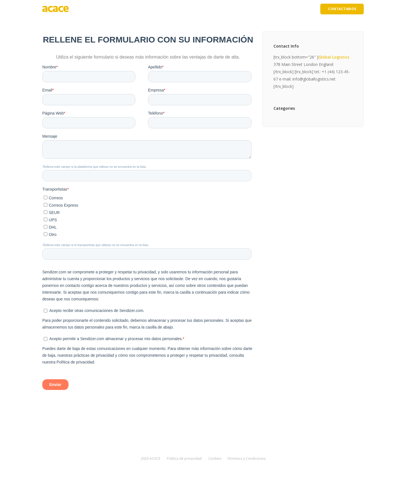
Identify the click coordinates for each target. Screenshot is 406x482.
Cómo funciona (205, 8)
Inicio (120, 8)
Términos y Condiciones (246, 458)
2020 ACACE (150, 458)
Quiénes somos (146, 8)
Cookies (214, 458)
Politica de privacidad (184, 458)
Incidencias (257, 8)
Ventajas (175, 8)
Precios (233, 8)
